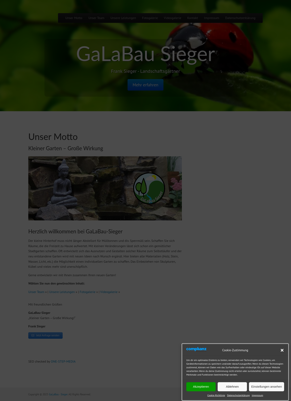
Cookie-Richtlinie (216, 395)
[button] (282, 350)
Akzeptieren (201, 386)
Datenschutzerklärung (238, 395)
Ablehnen (232, 386)
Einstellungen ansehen (266, 386)
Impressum (257, 395)
